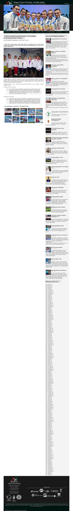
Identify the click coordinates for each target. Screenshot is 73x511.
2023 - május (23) (49, 322)
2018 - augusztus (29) (49, 383)
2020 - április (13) (49, 361)
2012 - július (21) (49, 459)
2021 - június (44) (49, 347)
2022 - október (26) (49, 330)
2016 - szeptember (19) (50, 407)
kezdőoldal (8, 31)
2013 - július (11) (49, 447)
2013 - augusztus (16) (49, 445)
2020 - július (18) (49, 358)
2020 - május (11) (49, 360)
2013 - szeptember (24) (50, 444)
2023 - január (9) (48, 326)
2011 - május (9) (48, 474)
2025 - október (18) (49, 291)
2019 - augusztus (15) (49, 370)
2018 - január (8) (48, 390)
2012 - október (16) (49, 456)
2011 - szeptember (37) (50, 470)
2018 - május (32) (49, 386)
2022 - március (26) (49, 337)
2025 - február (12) (49, 300)
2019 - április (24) (49, 374)
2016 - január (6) (48, 416)
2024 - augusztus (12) (49, 306)
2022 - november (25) (49, 329)
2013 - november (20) (49, 442)
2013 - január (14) (49, 453)
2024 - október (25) (49, 304)
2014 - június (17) (49, 436)
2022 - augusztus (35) (49, 332)
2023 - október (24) (49, 317)
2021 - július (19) (49, 346)
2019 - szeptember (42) (50, 369)
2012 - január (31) (49, 466)
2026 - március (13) (49, 286)
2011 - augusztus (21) (49, 471)
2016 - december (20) (49, 404)
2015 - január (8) (48, 428)
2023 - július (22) (49, 320)
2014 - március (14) (49, 439)
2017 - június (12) (49, 398)
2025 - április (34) (49, 298)
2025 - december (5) (49, 289)
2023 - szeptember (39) (50, 318)
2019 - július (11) (49, 371)
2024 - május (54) (49, 309)
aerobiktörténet (51, 31)
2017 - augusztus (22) (49, 396)
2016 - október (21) (49, 406)
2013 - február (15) (49, 452)
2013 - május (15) (49, 449)
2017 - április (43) (49, 400)
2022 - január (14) (49, 339)
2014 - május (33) (49, 437)
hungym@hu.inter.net (14, 489)
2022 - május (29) (49, 335)
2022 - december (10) (49, 327)
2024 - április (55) (49, 310)
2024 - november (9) (49, 303)
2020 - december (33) (49, 353)
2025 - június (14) (49, 296)
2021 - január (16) (49, 352)
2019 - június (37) (49, 372)
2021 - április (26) (49, 349)
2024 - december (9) (49, 302)
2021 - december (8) (49, 340)
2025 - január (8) (48, 301)
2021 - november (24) (49, 341)
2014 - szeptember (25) (50, 433)
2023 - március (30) (49, 324)
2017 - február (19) (49, 402)
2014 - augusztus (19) (49, 434)
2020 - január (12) (49, 365)
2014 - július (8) (48, 435)
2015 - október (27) (49, 419)
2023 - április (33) (49, 323)
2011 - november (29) (49, 468)
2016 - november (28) (49, 405)
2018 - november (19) (49, 380)
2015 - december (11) (49, 417)
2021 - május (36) (49, 348)
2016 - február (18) (49, 415)
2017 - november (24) (49, 392)
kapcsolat (59, 31)
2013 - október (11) (49, 443)
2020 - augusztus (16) (49, 357)
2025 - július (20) (49, 294)
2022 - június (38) (49, 334)
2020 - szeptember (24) (50, 356)
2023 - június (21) (49, 321)
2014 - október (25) (49, 432)
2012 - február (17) (49, 465)
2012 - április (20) (49, 463)
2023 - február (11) (49, 325)
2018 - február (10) (49, 389)
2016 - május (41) (49, 411)
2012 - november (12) (49, 455)
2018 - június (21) (49, 385)
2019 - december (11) (49, 366)
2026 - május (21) (49, 284)
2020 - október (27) (49, 355)
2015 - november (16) (49, 418)
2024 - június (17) (49, 308)
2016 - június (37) (49, 410)
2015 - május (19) (49, 424)
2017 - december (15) (49, 391)
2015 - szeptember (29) (50, 420)
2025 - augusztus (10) (49, 293)
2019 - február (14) (49, 376)
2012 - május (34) (49, 461)
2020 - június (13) (49, 359)
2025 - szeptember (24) (50, 292)
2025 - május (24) (49, 297)
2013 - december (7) (49, 441)
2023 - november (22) (49, 316)
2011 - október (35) (49, 469)
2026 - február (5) (49, 287)
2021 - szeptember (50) (50, 343)
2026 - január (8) (48, 288)
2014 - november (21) (49, 431)
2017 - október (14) (49, 393)
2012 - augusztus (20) (49, 458)
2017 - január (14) (49, 403)
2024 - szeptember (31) (50, 305)
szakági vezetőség (16, 31)
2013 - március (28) (49, 451)
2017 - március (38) (49, 401)
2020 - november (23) (49, 354)
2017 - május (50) (49, 399)
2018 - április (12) (49, 387)
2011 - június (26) (49, 473)
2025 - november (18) (49, 290)
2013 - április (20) (49, 450)
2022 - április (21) (49, 336)
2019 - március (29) (49, 375)
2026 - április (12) (49, 285)
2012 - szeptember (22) (50, 457)
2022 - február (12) (49, 338)
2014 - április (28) (49, 438)
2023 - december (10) (49, 315)
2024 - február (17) (49, 313)
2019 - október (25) (49, 368)
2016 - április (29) (49, 413)
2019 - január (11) (49, 377)
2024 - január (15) (49, 314)
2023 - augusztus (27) (49, 319)
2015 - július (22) (49, 422)
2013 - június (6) (48, 448)
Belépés (67, 3)
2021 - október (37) (49, 342)
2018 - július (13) (49, 384)
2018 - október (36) (49, 381)
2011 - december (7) (49, 467)
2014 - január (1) (48, 440)
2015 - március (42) (49, 426)
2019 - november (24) (49, 367)
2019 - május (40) (49, 373)
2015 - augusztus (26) (49, 421)
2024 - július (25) (49, 307)
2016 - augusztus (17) (49, 408)
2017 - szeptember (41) (50, 394)
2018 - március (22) (49, 388)
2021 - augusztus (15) (49, 344)
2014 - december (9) (49, 430)
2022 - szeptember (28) (50, 331)
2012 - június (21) (49, 460)
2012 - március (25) (49, 464)
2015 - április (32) (49, 425)
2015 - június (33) (49, 423)
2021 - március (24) (49, 350)
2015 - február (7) (49, 427)
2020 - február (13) (49, 364)
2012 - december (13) (49, 454)
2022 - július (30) (49, 333)
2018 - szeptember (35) (50, 382)
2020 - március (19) (49, 363)
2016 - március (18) (49, 414)
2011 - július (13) (49, 472)
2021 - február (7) (49, 351)
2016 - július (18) (49, 409)
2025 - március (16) (49, 299)
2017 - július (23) (49, 397)
